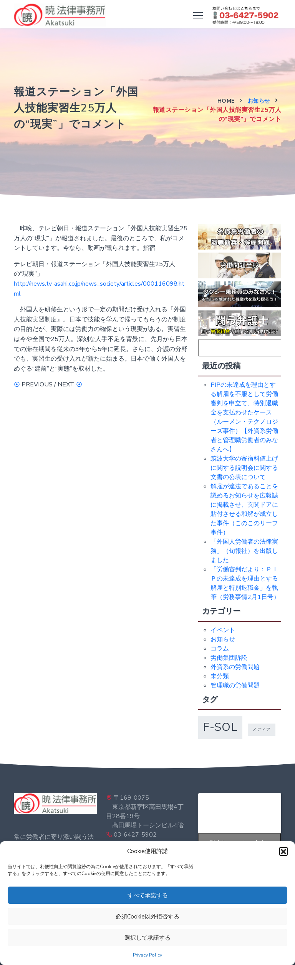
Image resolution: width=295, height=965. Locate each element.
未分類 (219, 676)
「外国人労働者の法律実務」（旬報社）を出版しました (244, 550)
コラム (219, 648)
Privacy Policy (147, 955)
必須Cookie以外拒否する (147, 916)
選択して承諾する (147, 938)
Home (226, 101)
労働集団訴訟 (228, 658)
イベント (222, 630)
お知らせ (259, 101)
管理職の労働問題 (235, 685)
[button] (283, 851)
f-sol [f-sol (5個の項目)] (220, 727)
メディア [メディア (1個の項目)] (261, 729)
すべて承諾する (148, 895)
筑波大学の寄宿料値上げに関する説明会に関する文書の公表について (244, 467)
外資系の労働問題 (235, 667)
